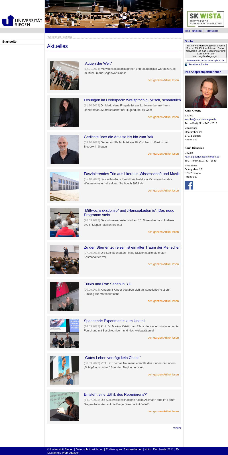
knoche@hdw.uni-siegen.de (200, 119)
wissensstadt (54, 37)
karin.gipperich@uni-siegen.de (202, 156)
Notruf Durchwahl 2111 (159, 449)
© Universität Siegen (60, 449)
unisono (197, 30)
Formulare (211, 30)
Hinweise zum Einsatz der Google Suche (205, 60)
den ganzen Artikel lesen (163, 80)
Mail (187, 30)
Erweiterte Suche (198, 64)
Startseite (9, 41)
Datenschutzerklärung (89, 449)
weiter (177, 428)
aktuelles (67, 37)
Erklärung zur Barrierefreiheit (124, 449)
